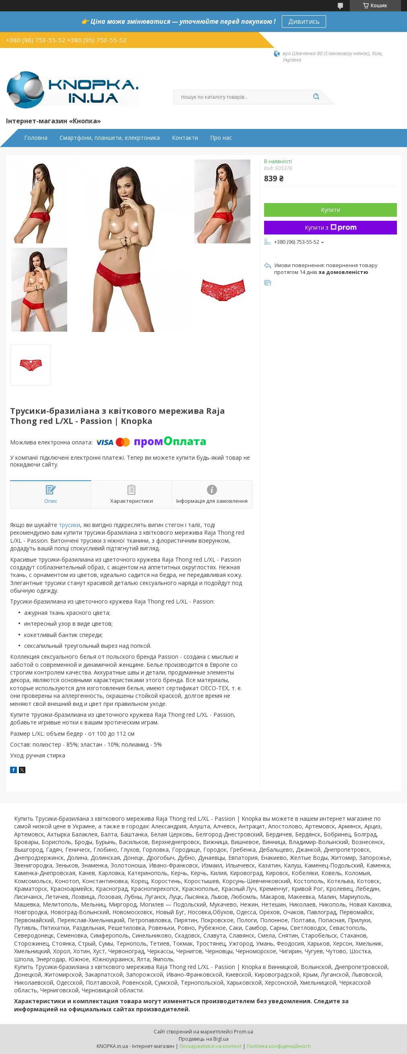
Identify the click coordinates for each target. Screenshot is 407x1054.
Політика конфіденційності (279, 1046)
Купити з (331, 227)
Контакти (185, 138)
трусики (69, 525)
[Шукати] (316, 97)
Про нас (221, 138)
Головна (36, 138)
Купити (330, 210)
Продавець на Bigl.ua (204, 1038)
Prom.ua (243, 1031)
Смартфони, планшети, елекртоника (110, 138)
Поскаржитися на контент (211, 1046)
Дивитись (304, 21)
